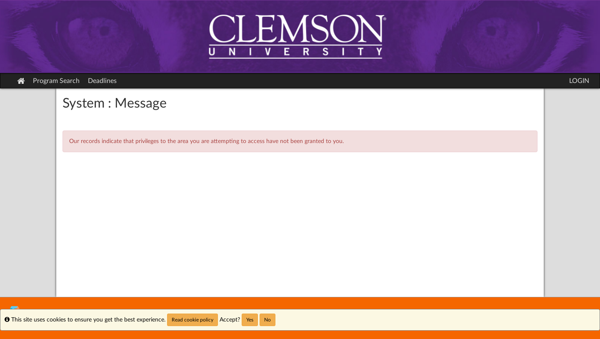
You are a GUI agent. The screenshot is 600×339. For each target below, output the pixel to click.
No (267, 319)
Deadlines (102, 81)
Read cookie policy (192, 319)
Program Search (56, 81)
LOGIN (579, 81)
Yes (249, 319)
